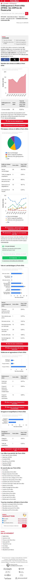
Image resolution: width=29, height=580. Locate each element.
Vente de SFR (6, 542)
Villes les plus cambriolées (15, 343)
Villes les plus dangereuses (15, 121)
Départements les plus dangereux (15, 125)
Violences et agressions (21, 42)
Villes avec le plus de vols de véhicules (15, 348)
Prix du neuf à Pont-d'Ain (8, 497)
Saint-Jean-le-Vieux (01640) (9, 455)
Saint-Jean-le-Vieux (12, 16)
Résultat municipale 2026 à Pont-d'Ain (12, 504)
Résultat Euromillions (8, 549)
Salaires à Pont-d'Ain (7, 485)
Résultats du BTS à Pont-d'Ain (10, 510)
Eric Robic (5, 546)
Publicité (25, 557)
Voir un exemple (22, 518)
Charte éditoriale (19, 557)
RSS (17, 559)
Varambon (21, 16)
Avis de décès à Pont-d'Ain (9, 472)
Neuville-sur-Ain (10, 18)
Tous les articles (12, 559)
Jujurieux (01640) (6, 463)
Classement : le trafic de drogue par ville (15, 449)
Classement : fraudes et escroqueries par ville (15, 233)
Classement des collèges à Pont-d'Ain (12, 477)
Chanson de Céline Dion (8, 540)
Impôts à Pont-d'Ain (7, 489)
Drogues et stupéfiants (21, 44)
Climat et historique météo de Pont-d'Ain (13, 483)
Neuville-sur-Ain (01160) (8, 461)
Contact (6, 559)
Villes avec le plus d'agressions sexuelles (15, 403)
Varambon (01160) (7, 457)
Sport (4, 520)
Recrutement (22, 559)
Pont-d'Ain (5, 470)
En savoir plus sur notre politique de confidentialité (12, 260)
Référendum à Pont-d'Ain (9, 499)
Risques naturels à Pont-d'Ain (10, 474)
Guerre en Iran (6, 538)
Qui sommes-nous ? (6, 557)
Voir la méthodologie (10, 118)
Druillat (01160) (6, 459)
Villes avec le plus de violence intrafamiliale (15, 408)
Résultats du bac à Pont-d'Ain (10, 506)
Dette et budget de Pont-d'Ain (10, 487)
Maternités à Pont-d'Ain (8, 495)
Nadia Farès (5, 536)
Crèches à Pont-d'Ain (7, 491)
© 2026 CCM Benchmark (22, 562)
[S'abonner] (14, 525)
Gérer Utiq (25, 560)
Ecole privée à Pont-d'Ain (9, 493)
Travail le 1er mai (6, 544)
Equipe (13, 557)
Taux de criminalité (7, 40)
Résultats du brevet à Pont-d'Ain (10, 508)
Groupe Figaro (13, 562)
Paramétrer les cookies (17, 560)
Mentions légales (5, 562)
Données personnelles (6, 560)
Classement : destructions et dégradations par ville (15, 228)
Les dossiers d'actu (7, 522)
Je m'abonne (13, 258)
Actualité (6, 3)
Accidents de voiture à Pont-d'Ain (11, 481)
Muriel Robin (5, 548)
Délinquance (13, 3)
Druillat (3, 18)
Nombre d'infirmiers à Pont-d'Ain (11, 476)
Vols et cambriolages (20, 40)
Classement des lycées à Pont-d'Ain (11, 479)
